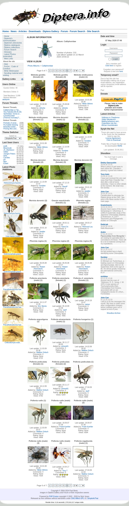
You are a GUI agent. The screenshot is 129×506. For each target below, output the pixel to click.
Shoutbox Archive (113, 313)
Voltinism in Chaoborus (111, 117)
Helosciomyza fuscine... (13, 183)
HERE (119, 146)
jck (5, 160)
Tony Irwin (105, 174)
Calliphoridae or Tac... (12, 110)
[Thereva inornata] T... (12, 118)
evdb (5, 146)
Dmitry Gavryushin (108, 163)
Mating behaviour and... (111, 121)
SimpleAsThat (92, 498)
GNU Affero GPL (77, 498)
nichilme (104, 276)
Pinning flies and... (11, 129)
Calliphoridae (47, 66)
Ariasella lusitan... (10, 127)
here (121, 71)
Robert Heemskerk (39, 268)
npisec (87, 304)
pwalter (87, 191)
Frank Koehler (65, 427)
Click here (109, 66)
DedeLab (104, 224)
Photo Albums (34, 66)
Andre (103, 232)
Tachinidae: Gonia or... (12, 114)
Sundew (65, 151)
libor (5, 161)
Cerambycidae (9, 116)
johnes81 (65, 346)
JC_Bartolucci (9, 150)
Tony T (65, 471)
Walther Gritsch (42, 352)
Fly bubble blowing (11, 125)
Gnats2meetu (106, 205)
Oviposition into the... (110, 123)
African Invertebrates (110, 125)
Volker (6, 152)
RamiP (65, 187)
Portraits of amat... (11, 123)
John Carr (105, 192)
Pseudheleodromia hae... (13, 289)
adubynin (6, 99)
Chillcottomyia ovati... (13, 343)
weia (5, 156)
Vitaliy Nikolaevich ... (110, 119)
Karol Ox (64, 227)
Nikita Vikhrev (87, 104)
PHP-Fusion (54, 496)
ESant (6, 163)
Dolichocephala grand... (13, 254)
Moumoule (8, 148)
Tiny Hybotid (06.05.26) (12, 112)
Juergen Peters (9, 154)
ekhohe (42, 108)
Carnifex (7, 158)
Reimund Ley (87, 227)
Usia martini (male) (13, 236)
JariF (65, 310)
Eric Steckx (42, 306)
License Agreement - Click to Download (114, 139)
